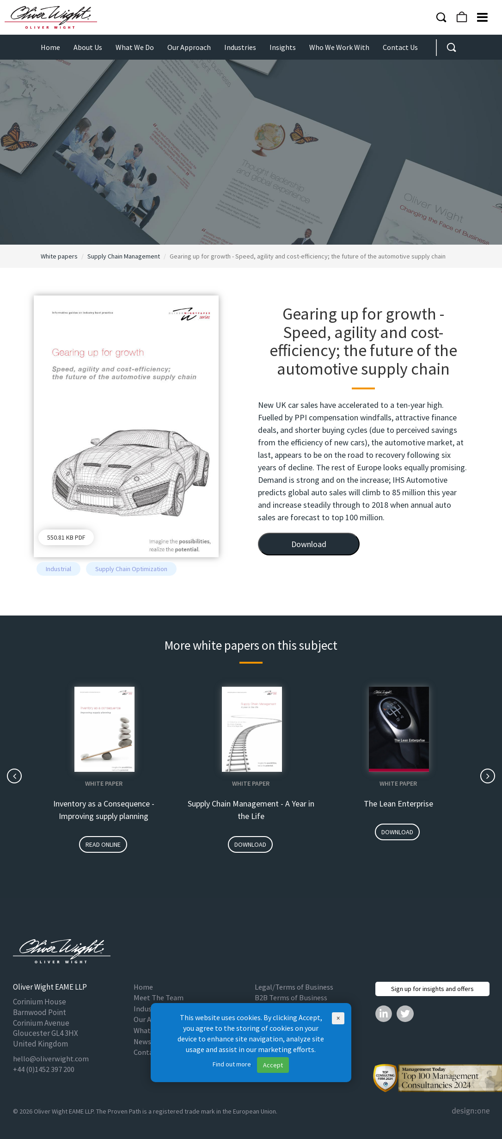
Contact (146, 1052)
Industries (240, 47)
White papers (59, 256)
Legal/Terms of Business (294, 987)
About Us (87, 47)
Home (50, 47)
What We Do (135, 47)
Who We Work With (339, 47)
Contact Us (400, 47)
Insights (282, 47)
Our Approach (189, 47)
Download (308, 544)
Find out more (232, 1064)
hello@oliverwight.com (51, 1059)
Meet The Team (159, 998)
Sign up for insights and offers (432, 989)
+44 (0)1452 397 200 (43, 1069)
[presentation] (14, 776)
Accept (273, 1065)
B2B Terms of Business (291, 998)
